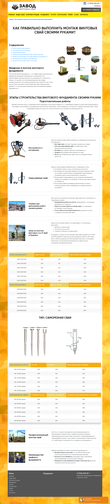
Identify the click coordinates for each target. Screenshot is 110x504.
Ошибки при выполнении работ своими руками (27, 58)
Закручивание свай (18, 56)
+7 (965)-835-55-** (94, 3)
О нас (88, 14)
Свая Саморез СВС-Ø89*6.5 (19, 399)
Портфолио (70, 14)
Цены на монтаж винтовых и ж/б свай (24, 64)
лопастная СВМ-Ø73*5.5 (18, 259)
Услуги (59, 14)
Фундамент (50, 14)
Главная (12, 14)
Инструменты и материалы (21, 54)
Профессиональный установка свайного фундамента (30, 60)
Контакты (12, 19)
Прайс (80, 14)
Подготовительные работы (21, 52)
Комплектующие (36, 14)
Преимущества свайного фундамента (24, 62)
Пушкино (97, 6)
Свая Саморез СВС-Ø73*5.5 (19, 369)
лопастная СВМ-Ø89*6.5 (18, 289)
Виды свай (22, 14)
